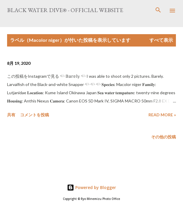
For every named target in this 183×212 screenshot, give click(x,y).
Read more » (162, 114)
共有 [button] (11, 114)
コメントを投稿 (34, 114)
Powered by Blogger (91, 187)
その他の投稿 (163, 136)
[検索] (158, 10)
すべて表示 (161, 40)
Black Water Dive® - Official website (65, 10)
